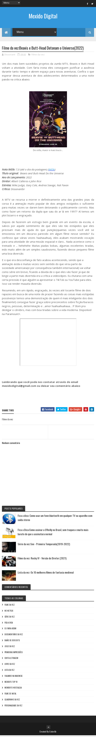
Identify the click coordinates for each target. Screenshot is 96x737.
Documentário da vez (14, 636)
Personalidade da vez (13, 707)
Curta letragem (11, 659)
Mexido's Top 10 (11, 683)
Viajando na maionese (14, 677)
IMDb (51, 171)
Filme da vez (38, 56)
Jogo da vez (10, 647)
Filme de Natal (10, 695)
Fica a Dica (9, 624)
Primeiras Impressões (14, 653)
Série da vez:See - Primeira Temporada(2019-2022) (44, 545)
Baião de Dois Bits (12, 641)
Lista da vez (10, 671)
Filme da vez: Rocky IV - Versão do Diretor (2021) (42, 560)
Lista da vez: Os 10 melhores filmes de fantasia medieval (46, 574)
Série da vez (10, 618)
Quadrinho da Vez (12, 701)
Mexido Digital (43, 16)
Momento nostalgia (13, 689)
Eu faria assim (10, 630)
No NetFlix (9, 612)
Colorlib (52, 733)
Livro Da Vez (10, 665)
